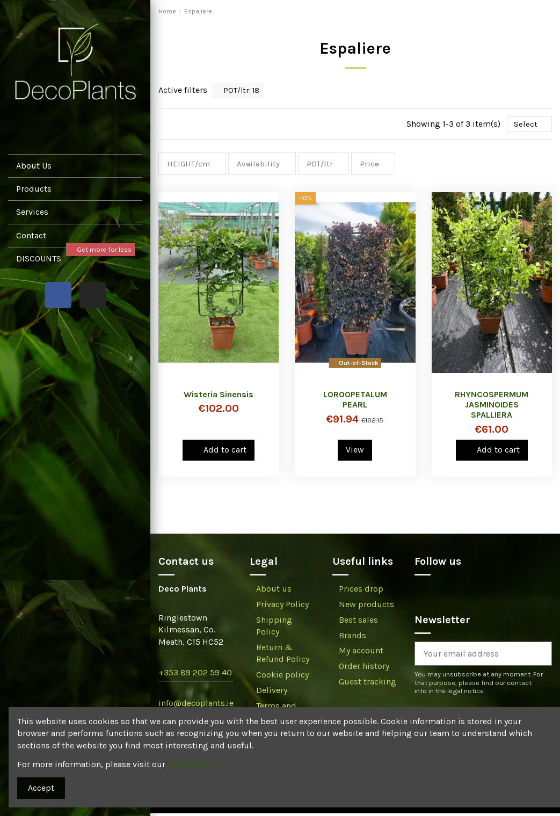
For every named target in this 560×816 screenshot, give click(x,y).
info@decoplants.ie (196, 706)
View (355, 452)
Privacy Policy (282, 607)
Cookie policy (282, 678)
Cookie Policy (194, 764)
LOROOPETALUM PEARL (355, 402)
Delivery (271, 693)
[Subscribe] (538, 656)
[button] (75, 211)
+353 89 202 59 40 (195, 676)
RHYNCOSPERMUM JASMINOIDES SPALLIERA (491, 407)
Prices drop (361, 592)
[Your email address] (470, 656)
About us (274, 592)
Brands (352, 638)
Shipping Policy (274, 628)
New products (366, 607)
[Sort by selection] (529, 124)
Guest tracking (367, 684)
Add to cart (219, 452)
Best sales (358, 622)
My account (361, 654)
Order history (364, 669)
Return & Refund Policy (282, 656)
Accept (41, 788)
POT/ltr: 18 (237, 90)
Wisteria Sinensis (218, 397)
